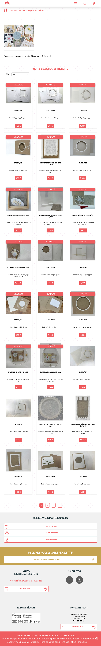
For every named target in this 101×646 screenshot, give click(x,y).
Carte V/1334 (83, 372)
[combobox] (20, 74)
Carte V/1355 (83, 320)
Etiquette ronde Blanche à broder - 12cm (50, 425)
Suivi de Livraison (31, 540)
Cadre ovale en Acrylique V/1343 (50, 372)
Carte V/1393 (83, 163)
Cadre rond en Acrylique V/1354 (18, 372)
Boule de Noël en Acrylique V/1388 (18, 267)
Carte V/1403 (18, 163)
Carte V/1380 (51, 267)
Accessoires (13, 10)
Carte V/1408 (51, 110)
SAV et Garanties (31, 526)
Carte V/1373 (83, 267)
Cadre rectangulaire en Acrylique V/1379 (50, 216)
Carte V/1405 (83, 110)
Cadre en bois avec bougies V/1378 (18, 215)
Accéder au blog (17, 589)
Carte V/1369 (50, 320)
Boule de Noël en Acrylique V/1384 (83, 215)
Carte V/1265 (18, 477)
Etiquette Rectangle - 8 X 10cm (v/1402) (50, 164)
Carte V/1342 (18, 424)
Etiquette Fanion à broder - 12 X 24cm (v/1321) (82, 425)
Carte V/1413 (18, 110)
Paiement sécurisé (31, 533)
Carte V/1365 (18, 320)
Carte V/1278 (83, 477)
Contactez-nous (72, 627)
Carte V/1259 (50, 477)
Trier (7, 73)
